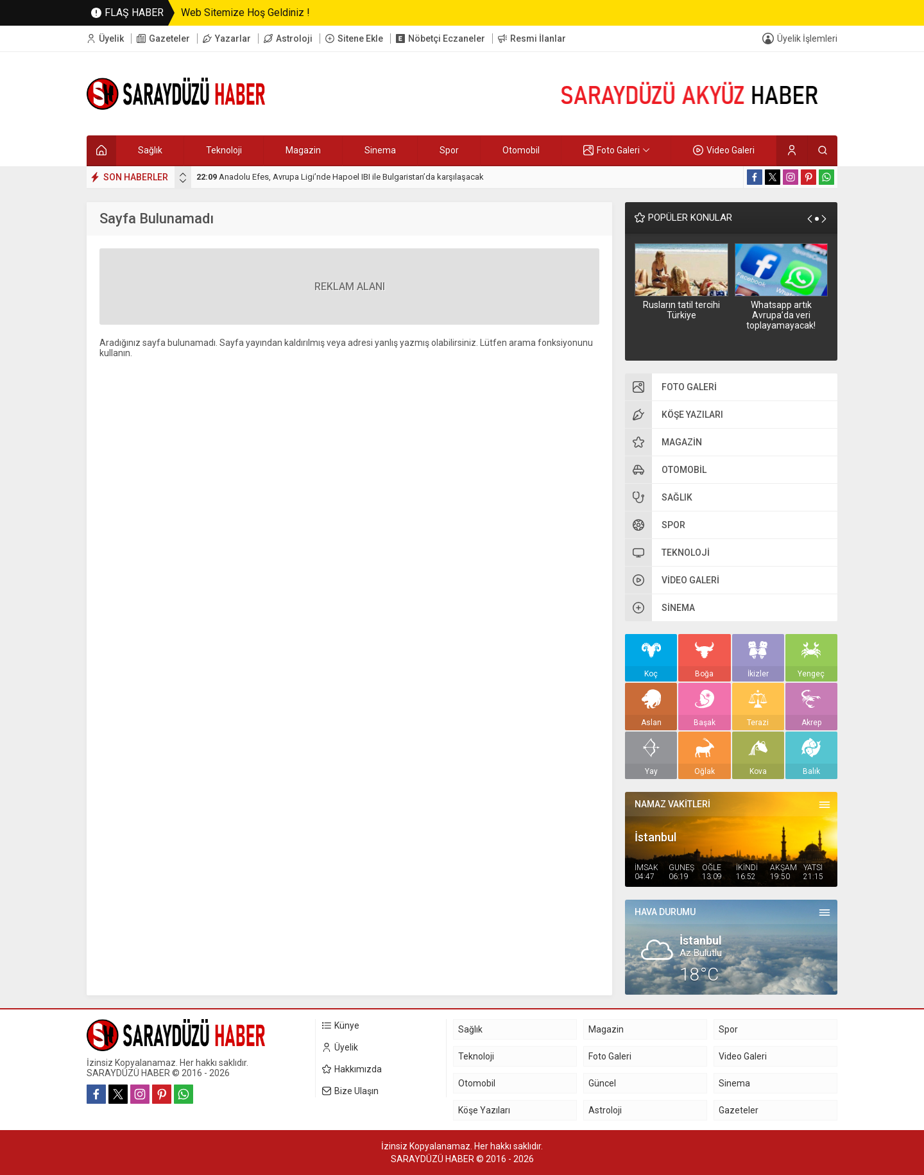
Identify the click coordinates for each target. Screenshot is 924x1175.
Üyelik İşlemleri (807, 38)
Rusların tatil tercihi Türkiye (681, 310)
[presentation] (183, 174)
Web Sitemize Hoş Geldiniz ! (245, 12)
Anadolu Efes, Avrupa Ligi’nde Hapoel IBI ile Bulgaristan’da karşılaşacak (340, 177)
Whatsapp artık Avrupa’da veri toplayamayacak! (781, 315)
